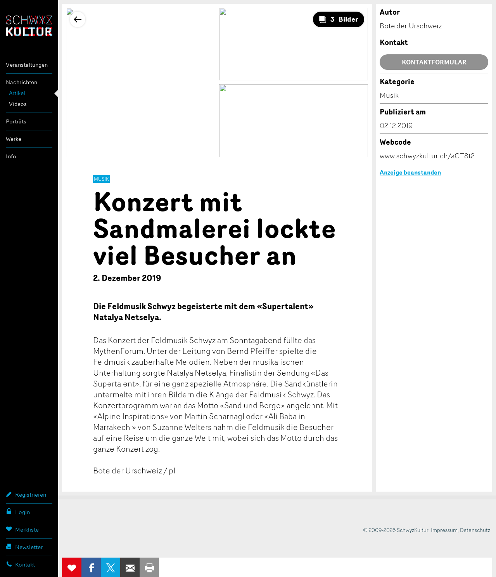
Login (18, 512)
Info (11, 156)
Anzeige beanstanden (410, 172)
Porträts (16, 121)
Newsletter (24, 546)
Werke (13, 139)
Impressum (444, 530)
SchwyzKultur (29, 25)
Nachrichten (21, 82)
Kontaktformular (434, 62)
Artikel (17, 93)
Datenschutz (475, 530)
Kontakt (20, 564)
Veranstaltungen (27, 65)
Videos (18, 104)
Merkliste (22, 529)
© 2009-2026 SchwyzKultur (396, 530)
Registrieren (26, 494)
